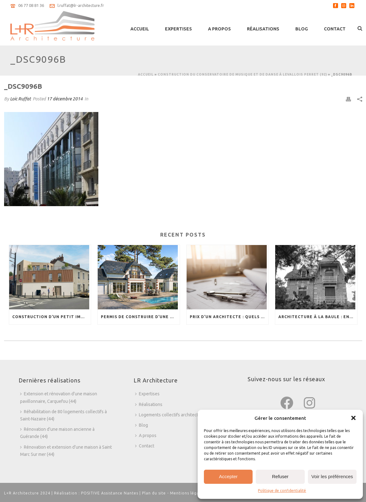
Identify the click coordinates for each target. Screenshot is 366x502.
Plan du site (154, 493)
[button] (353, 418)
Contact (335, 28)
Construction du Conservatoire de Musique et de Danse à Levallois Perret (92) (242, 74)
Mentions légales (187, 493)
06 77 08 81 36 (31, 5)
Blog (301, 28)
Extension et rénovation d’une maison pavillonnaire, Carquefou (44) (58, 397)
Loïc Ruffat (20, 98)
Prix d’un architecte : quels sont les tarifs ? (229, 317)
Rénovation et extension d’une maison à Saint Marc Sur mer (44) (66, 451)
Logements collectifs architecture (170, 414)
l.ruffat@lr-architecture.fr (80, 5)
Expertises (178, 28)
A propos (219, 28)
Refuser (280, 476)
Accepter (228, 476)
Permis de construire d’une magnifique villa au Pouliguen (140, 317)
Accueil (139, 28)
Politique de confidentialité (282, 491)
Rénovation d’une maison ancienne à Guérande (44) (57, 433)
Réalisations (263, 28)
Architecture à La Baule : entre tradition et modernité (317, 317)
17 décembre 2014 (65, 98)
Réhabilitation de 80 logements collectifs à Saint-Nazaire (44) (63, 415)
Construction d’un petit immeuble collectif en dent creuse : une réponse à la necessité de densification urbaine (51, 317)
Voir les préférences (332, 476)
